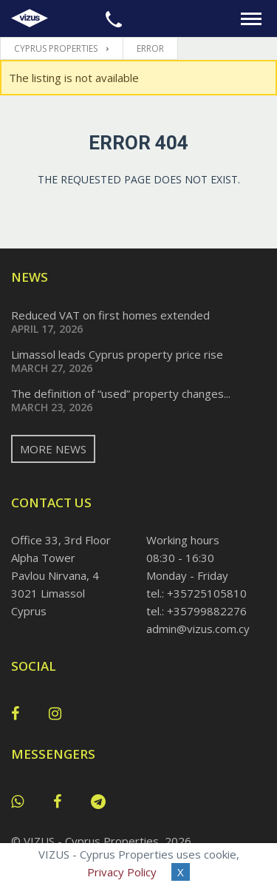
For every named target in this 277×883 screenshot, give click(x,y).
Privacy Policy (122, 872)
